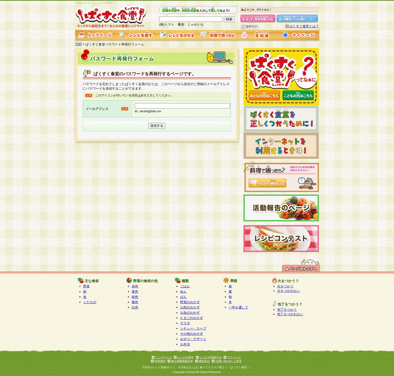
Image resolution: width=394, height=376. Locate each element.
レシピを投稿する (211, 357)
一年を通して (238, 307)
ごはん (185, 286)
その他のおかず (191, 334)
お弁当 (185, 344)
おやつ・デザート (193, 339)
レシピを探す (185, 357)
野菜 (86, 286)
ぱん (183, 297)
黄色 (135, 291)
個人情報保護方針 (182, 360)
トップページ (163, 357)
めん (183, 291)
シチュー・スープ (193, 328)
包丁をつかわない (290, 314)
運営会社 (204, 360)
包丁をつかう (287, 309)
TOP (78, 44)
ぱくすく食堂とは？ (304, 26)
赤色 (135, 286)
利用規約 (160, 360)
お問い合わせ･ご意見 (228, 360)
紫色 (135, 302)
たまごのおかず (191, 318)
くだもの (89, 302)
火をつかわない (288, 291)
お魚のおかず (190, 313)
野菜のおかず (190, 302)
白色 (135, 307)
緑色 (135, 297)
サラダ (185, 323)
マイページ (234, 357)
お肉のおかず (190, 307)
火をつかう (285, 286)
